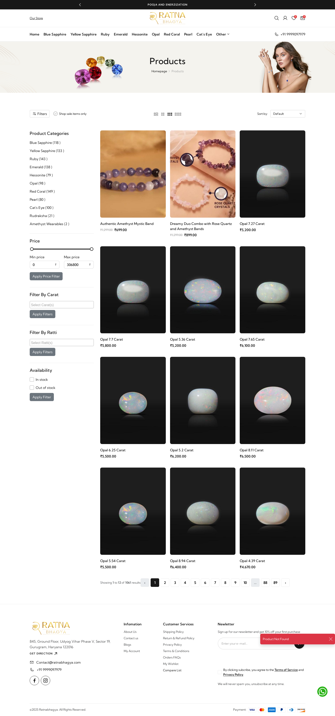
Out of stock (45, 387)
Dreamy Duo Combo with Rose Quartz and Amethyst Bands (201, 226)
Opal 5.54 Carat (112, 561)
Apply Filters (42, 314)
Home (34, 34)
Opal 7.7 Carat (111, 339)
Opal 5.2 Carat (181, 450)
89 (275, 582)
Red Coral (172, 34)
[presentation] (250, 658)
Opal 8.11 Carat (251, 450)
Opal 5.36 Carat (182, 339)
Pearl (188, 34)
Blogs (127, 645)
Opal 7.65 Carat (252, 339)
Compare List (172, 670)
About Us (130, 632)
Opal (156, 34)
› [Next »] (285, 582)
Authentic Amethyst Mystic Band (127, 223)
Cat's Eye (204, 34)
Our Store (36, 18)
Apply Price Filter (46, 276)
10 (245, 582)
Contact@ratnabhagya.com (58, 662)
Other (223, 34)
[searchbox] (62, 304)
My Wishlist (170, 664)
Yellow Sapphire (84, 34)
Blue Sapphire (55, 34)
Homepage (159, 71)
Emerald (121, 34)
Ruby (105, 34)
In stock (42, 379)
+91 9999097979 (289, 34)
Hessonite (140, 34)
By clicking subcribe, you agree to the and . (263, 672)
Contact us (131, 638)
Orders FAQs (172, 657)
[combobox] (62, 304)
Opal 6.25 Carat (112, 450)
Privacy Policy (172, 645)
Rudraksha (42, 216)
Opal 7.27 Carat (252, 223)
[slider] (32, 249)
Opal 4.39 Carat (252, 561)
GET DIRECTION (44, 653)
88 (265, 582)
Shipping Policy (173, 632)
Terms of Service (286, 670)
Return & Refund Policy (178, 638)
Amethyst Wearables (49, 224)
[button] (80, 4)
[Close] (330, 639)
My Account (132, 651)
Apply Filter (41, 397)
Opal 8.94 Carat (182, 561)
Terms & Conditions (176, 651)
